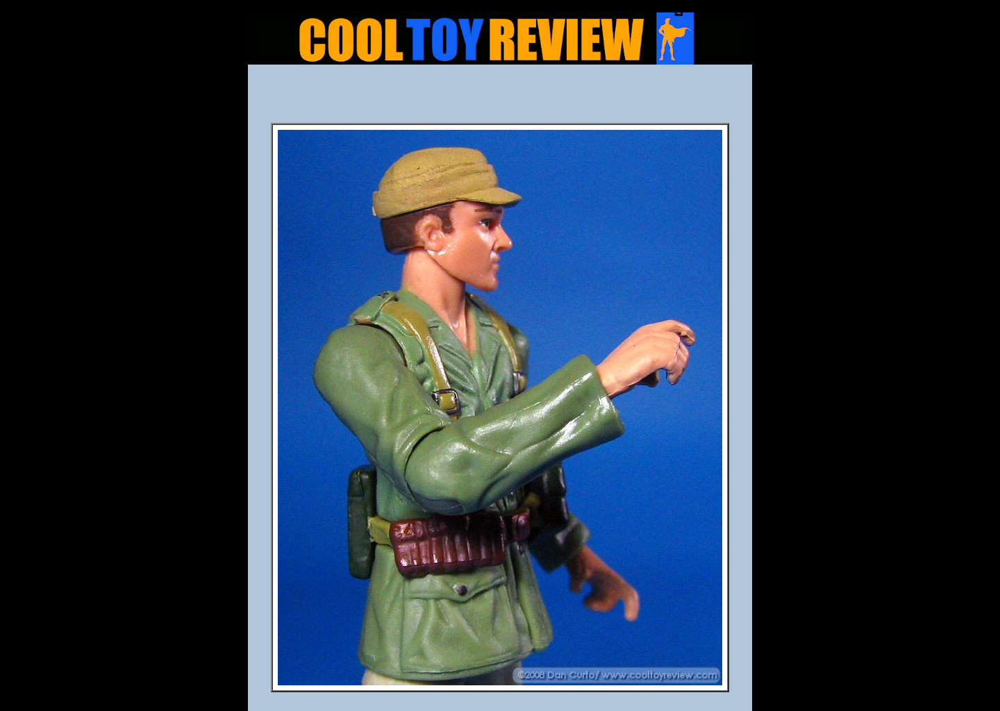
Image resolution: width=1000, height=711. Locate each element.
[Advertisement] (500, 98)
